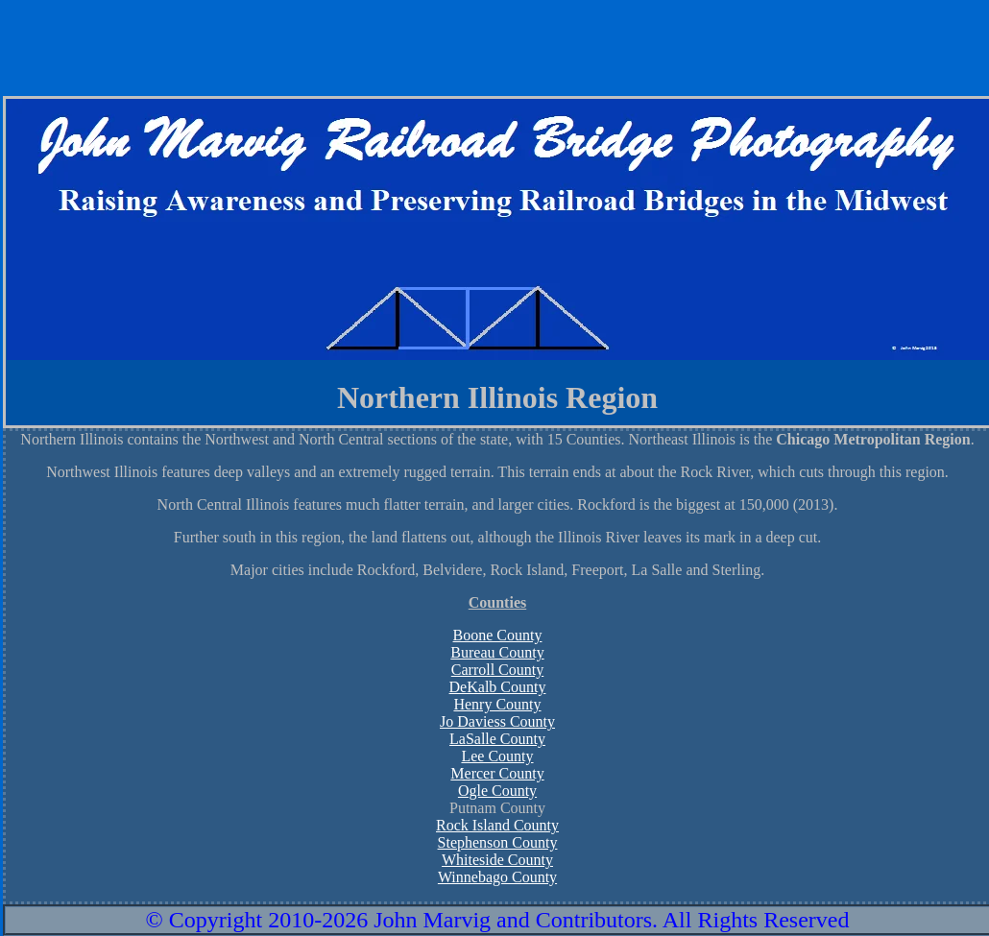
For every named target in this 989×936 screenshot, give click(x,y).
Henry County (497, 704)
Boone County (498, 635)
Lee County (497, 756)
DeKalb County (497, 687)
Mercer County (496, 773)
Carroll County (497, 669)
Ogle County (497, 790)
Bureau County (496, 652)
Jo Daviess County (497, 721)
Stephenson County (498, 842)
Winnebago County (497, 877)
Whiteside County (497, 860)
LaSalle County (497, 739)
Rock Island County (497, 825)
